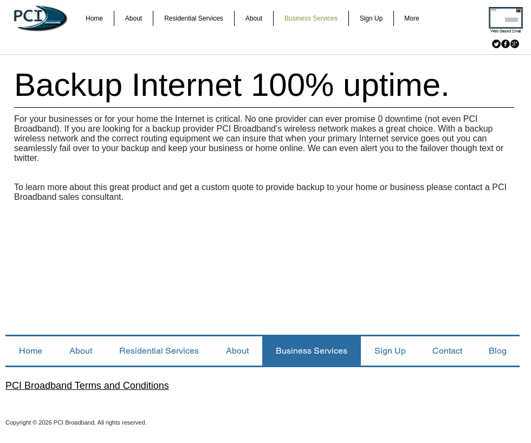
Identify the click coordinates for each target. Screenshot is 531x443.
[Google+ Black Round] (514, 44)
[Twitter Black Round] (496, 44)
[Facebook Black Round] (505, 44)
